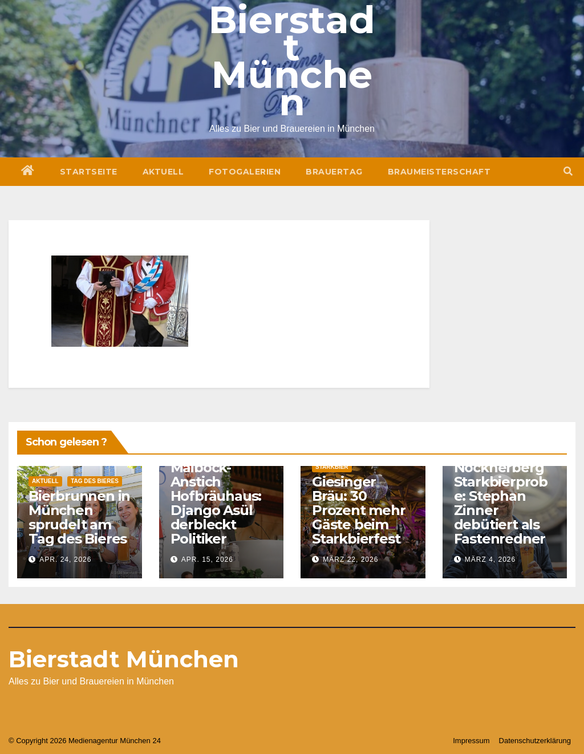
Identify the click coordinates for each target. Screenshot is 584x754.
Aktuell (163, 172)
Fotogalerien (245, 172)
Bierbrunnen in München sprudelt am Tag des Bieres (79, 517)
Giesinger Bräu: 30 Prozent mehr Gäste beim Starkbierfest (358, 510)
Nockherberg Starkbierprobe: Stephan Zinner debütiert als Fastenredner (501, 503)
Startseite (88, 172)
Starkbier (331, 467)
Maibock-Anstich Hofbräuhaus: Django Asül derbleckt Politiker (216, 503)
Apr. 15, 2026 (207, 560)
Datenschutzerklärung (535, 740)
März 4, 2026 (490, 560)
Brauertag (334, 172)
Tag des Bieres (95, 481)
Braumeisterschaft (439, 172)
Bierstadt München (124, 659)
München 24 (140, 740)
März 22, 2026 (350, 560)
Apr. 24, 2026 (65, 560)
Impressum (471, 740)
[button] (568, 171)
